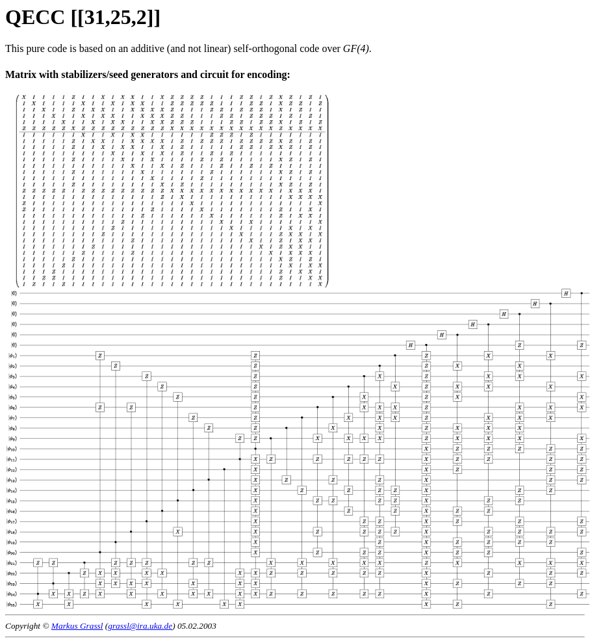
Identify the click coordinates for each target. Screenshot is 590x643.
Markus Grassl (77, 626)
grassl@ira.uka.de (140, 626)
